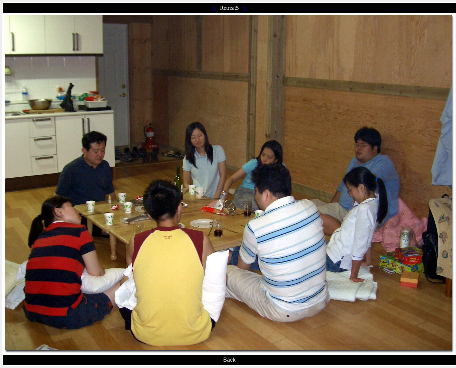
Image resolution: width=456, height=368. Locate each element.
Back (229, 360)
